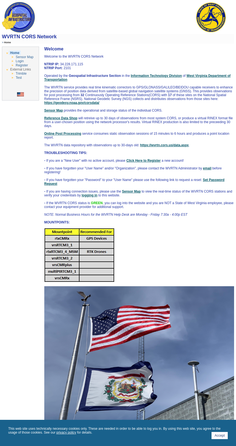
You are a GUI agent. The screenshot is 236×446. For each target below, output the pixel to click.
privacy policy (66, 432)
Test (19, 78)
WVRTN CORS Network (29, 36)
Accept (220, 435)
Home (14, 53)
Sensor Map (25, 57)
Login (20, 61)
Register (22, 65)
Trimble (21, 73)
